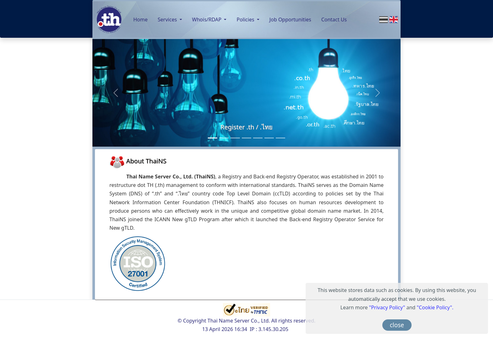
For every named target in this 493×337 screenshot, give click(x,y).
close (397, 325)
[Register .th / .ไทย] (212, 138)
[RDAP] (280, 138)
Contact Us (334, 19)
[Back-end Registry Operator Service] (235, 138)
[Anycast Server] (269, 138)
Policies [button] (245, 19)
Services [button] (168, 19)
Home (140, 19)
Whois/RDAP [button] (207, 19)
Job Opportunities (290, 19)
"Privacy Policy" (387, 307)
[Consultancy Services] (224, 138)
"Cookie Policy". (435, 307)
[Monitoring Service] (246, 138)
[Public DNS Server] (258, 138)
